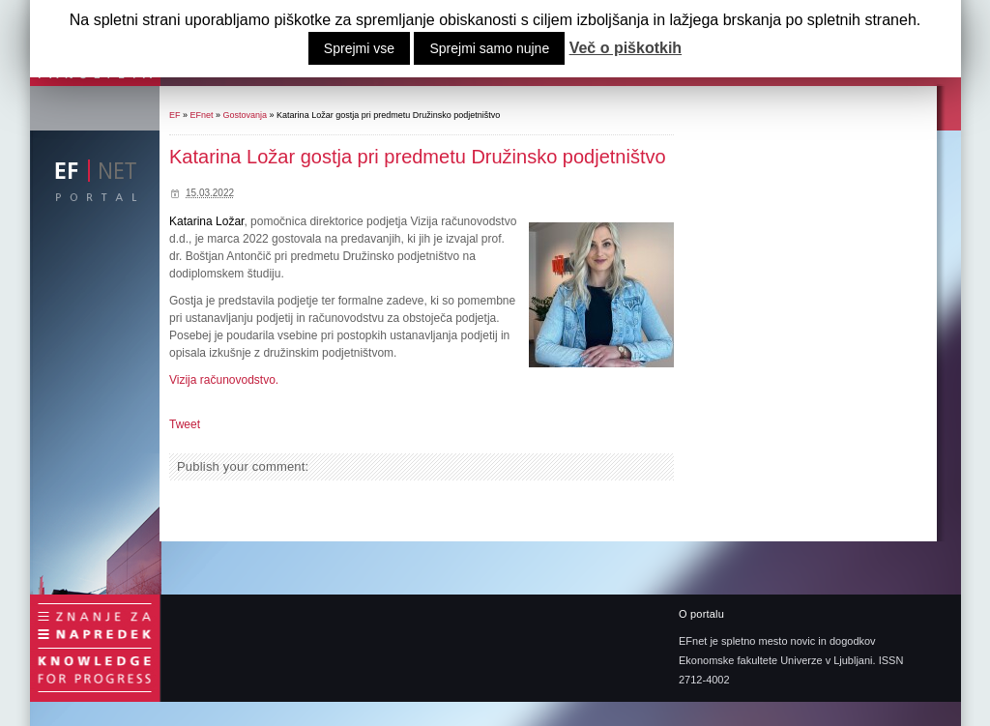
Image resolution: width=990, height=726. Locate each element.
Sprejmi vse (359, 48)
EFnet (202, 115)
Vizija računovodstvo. (223, 380)
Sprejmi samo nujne (489, 48)
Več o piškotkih (625, 48)
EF (175, 115)
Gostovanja (245, 115)
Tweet (184, 424)
